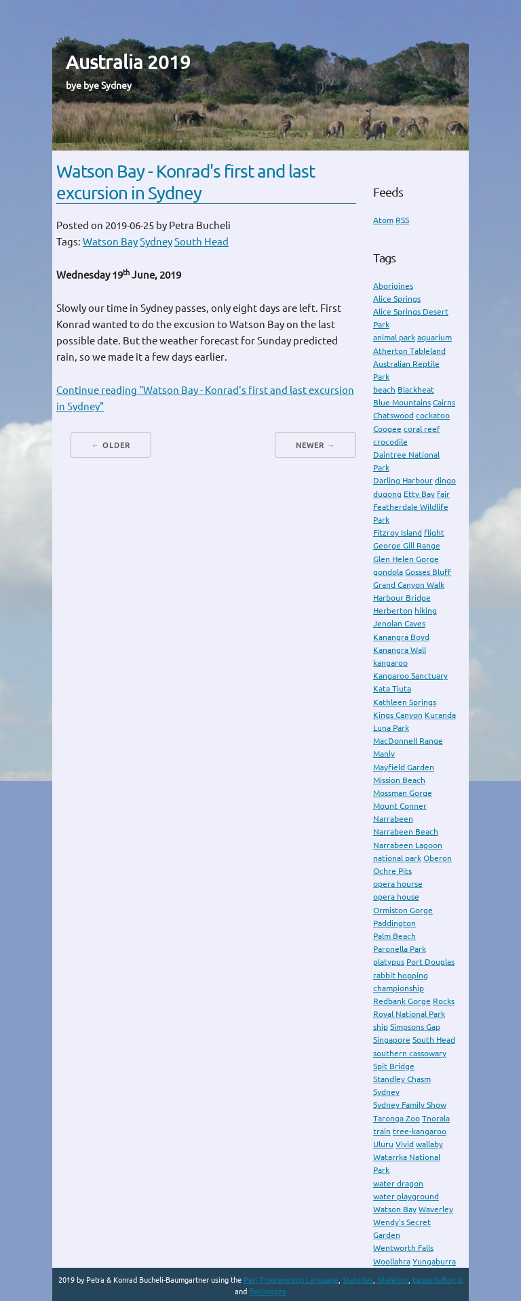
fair (443, 493)
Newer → (315, 445)
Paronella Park (399, 948)
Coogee (387, 428)
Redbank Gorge (402, 1001)
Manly (384, 753)
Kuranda (440, 714)
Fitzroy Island (397, 532)
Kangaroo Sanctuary (410, 675)
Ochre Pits (392, 870)
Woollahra (391, 1261)
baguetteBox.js (437, 1280)
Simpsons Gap (415, 1026)
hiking (425, 610)
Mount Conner (400, 805)
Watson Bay (110, 241)
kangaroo (390, 662)
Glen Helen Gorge (406, 559)
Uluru (383, 1144)
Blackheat (416, 389)
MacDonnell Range (408, 740)
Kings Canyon (398, 714)
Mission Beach (399, 780)
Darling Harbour (403, 480)
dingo (445, 480)
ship (380, 1026)
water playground (406, 1196)
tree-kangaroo (419, 1131)
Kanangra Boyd (401, 637)
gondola (388, 571)
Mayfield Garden (403, 767)
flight (434, 532)
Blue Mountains (402, 402)
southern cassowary (409, 1053)
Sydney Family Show (409, 1104)
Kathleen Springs (404, 702)
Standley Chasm (402, 1079)
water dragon (398, 1183)
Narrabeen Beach (405, 831)
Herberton (392, 610)
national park (397, 858)
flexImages (267, 1291)
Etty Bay (419, 493)
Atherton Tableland (409, 350)
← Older (111, 445)
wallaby (429, 1144)
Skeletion (392, 1280)
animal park (394, 337)
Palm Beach (394, 936)
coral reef (422, 428)
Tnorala (436, 1118)
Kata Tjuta (392, 688)
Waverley (436, 1209)
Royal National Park (409, 1013)
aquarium (434, 337)
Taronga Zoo (396, 1118)
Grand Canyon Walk (408, 584)
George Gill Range (406, 545)
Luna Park (391, 727)
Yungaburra (434, 1261)
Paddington (394, 923)
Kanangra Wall (399, 649)
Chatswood (393, 415)
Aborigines (393, 285)
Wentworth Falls (403, 1247)
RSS (402, 220)
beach (384, 389)
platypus (388, 961)
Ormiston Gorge (403, 910)
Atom (383, 220)
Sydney (156, 241)
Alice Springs (397, 298)
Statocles (358, 1280)
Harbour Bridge (402, 597)
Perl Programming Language (291, 1280)
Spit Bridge (393, 1066)
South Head (201, 241)
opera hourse (398, 883)
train (382, 1131)
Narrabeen (393, 818)
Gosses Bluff (428, 571)
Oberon (437, 858)
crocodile (390, 441)
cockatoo (433, 415)
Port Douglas (430, 961)
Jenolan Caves (399, 623)
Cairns (444, 402)
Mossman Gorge (402, 792)
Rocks (444, 1001)
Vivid (404, 1144)
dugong (387, 493)
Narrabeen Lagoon (407, 845)
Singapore (391, 1039)
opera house (396, 896)
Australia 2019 (128, 62)
